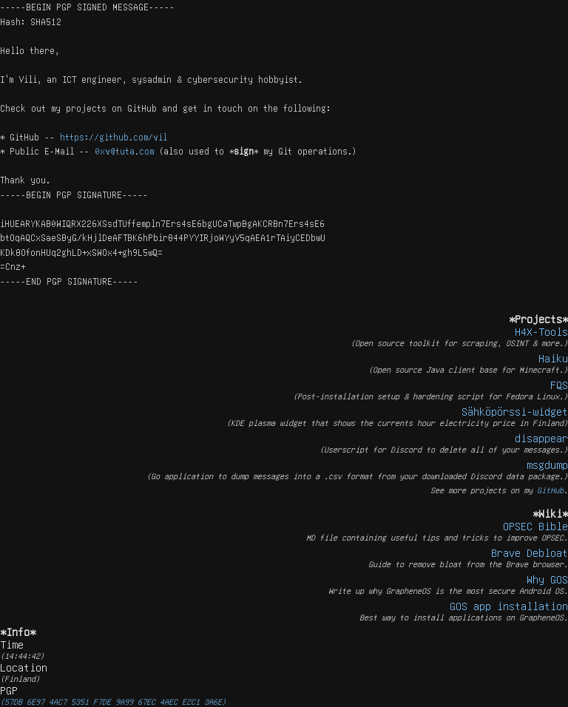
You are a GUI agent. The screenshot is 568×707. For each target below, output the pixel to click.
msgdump (547, 464)
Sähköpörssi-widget (515, 411)
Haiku (553, 358)
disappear (541, 438)
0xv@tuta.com (124, 151)
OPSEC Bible (535, 526)
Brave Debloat (529, 552)
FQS (559, 384)
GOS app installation (509, 606)
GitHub (550, 490)
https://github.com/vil (113, 137)
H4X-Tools (541, 331)
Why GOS (547, 579)
